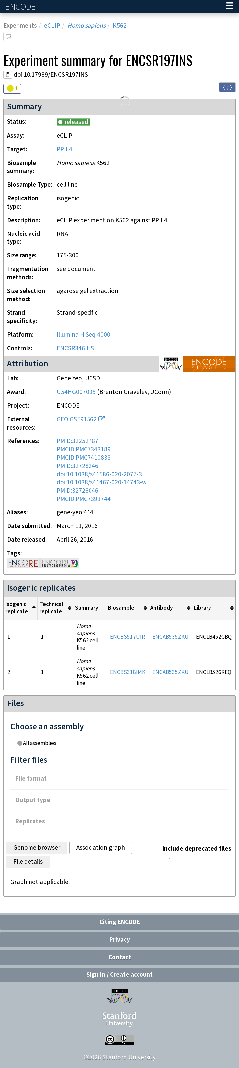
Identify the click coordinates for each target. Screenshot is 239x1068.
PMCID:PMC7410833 (84, 458)
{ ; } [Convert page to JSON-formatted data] (227, 86)
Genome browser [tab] (36, 848)
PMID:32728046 (77, 491)
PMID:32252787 (77, 441)
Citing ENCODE (119, 922)
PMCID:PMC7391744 (84, 499)
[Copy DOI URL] (7, 75)
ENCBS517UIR (127, 637)
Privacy (119, 940)
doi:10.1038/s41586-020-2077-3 (99, 474)
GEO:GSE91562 (77, 419)
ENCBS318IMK (127, 672)
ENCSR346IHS (75, 348)
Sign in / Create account (119, 975)
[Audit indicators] (12, 89)
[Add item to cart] (8, 36)
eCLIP (52, 26)
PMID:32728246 (77, 466)
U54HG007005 (76, 392)
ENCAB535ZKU (170, 637)
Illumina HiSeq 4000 (83, 335)
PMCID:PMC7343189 (84, 449)
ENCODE (21, 7)
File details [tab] (28, 862)
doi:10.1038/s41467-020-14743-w (102, 482)
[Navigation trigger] (230, 6)
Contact (119, 957)
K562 (120, 26)
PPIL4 (64, 149)
